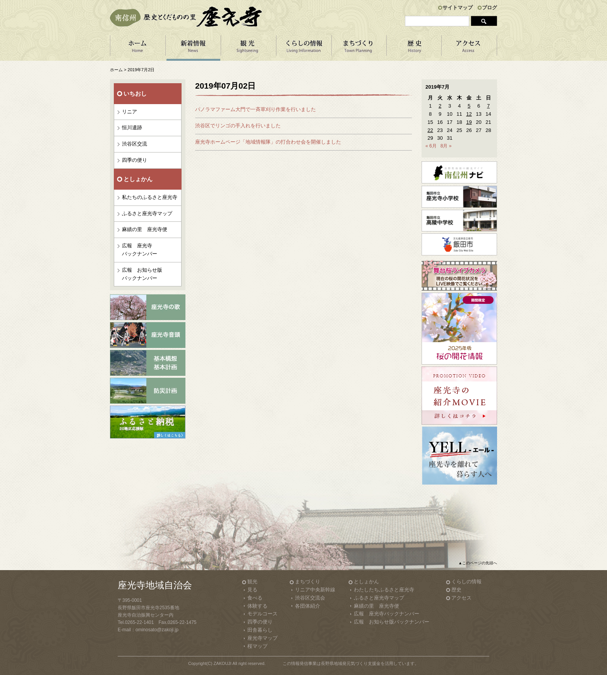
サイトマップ (457, 7)
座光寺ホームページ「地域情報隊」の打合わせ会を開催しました (268, 142)
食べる (254, 598)
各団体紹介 (307, 606)
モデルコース (262, 614)
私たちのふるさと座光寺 (149, 197)
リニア (129, 112)
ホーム (137, 48)
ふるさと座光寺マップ (147, 213)
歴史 (456, 590)
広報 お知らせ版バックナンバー (142, 274)
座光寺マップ (262, 638)
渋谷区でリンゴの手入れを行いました (238, 125)
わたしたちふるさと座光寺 (384, 590)
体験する (257, 606)
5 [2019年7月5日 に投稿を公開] (469, 106)
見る (252, 590)
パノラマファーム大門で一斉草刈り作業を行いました (255, 109)
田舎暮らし (260, 630)
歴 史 (414, 48)
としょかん (366, 581)
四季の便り (134, 160)
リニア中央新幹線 (315, 590)
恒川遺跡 (132, 127)
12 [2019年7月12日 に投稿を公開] (469, 114)
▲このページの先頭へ (477, 563)
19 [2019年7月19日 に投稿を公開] (469, 122)
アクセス (469, 48)
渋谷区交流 (134, 144)
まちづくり (359, 48)
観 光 (248, 48)
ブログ (489, 7)
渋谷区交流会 (310, 598)
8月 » (446, 146)
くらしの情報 (303, 48)
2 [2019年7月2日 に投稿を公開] (440, 106)
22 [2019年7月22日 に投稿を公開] (430, 130)
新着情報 (193, 48)
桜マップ (257, 646)
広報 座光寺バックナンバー (139, 250)
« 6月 (431, 146)
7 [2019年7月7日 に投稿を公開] (488, 106)
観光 (252, 581)
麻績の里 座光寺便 (144, 229)
